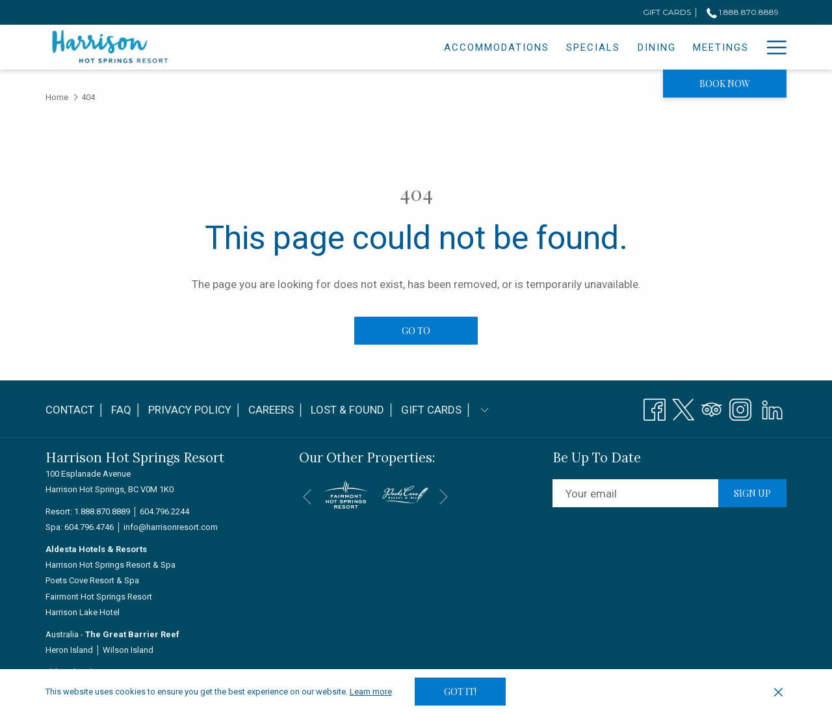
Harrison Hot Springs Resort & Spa (111, 565)
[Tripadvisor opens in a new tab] (712, 408)
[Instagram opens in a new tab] (740, 408)
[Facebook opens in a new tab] (655, 408)
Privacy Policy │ (195, 409)
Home (57, 97)
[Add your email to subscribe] (635, 493)
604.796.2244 (164, 511)
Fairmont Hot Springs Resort (99, 597)
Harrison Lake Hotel (83, 612)
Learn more (371, 691)
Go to (416, 330)
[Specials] (480, 47)
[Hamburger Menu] (771, 47)
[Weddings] (682, 47)
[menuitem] (77, 410)
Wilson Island (128, 650)
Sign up (752, 493)
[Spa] (738, 47)
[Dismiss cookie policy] (778, 691)
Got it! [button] (460, 691)
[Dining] (543, 47)
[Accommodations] (384, 47)
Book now (724, 83)
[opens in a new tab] (346, 493)
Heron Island (69, 650)
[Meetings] (607, 47)
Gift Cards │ (436, 409)
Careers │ (276, 409)
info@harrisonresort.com (171, 527)
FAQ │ (126, 409)
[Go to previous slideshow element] (307, 496)
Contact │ (75, 409)
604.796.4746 (89, 527)
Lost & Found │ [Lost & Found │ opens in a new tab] (353, 412)
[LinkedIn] (772, 408)
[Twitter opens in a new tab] (683, 408)
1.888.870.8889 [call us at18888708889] (743, 12)
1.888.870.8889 (102, 511)
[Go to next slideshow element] (444, 496)
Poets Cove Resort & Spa (92, 580)
